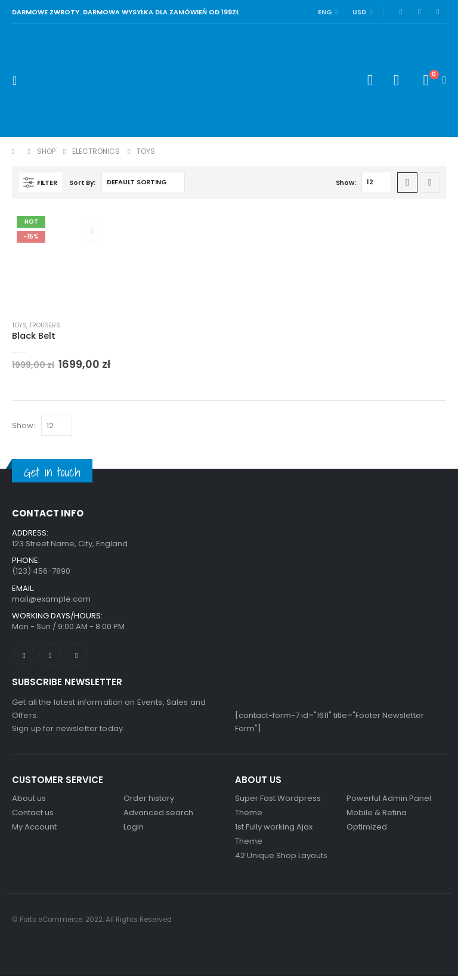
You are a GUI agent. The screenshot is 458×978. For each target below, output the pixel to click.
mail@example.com (51, 599)
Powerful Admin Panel (388, 800)
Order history (148, 800)
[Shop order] (143, 182)
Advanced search (158, 814)
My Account (34, 828)
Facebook (24, 656)
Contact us (33, 814)
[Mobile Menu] (18, 80)
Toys (19, 325)
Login (133, 828)
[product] (62, 261)
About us (29, 800)
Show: (346, 182)
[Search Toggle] (370, 80)
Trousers (44, 325)
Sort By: (82, 182)
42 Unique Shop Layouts (281, 857)
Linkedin (77, 656)
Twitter (50, 656)
